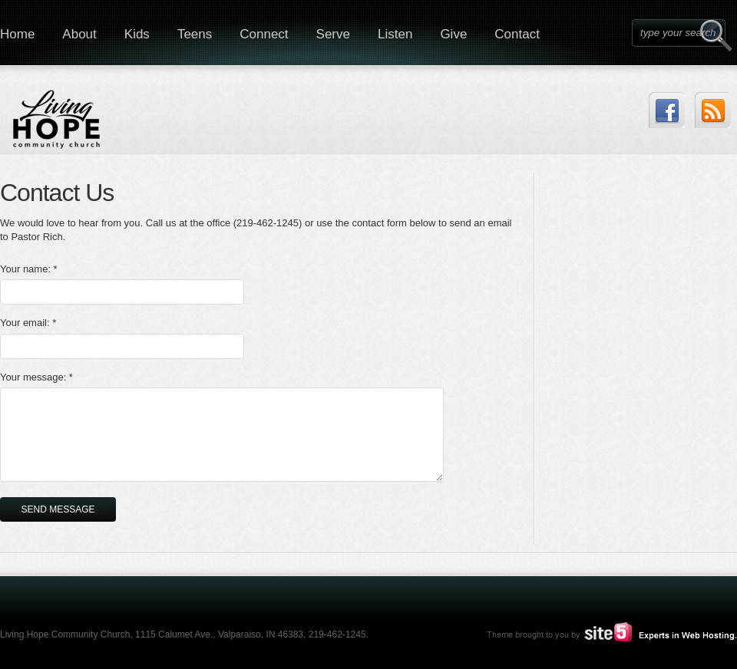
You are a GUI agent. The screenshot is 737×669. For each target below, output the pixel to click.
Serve (333, 34)
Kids (137, 34)
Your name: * (29, 269)
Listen (395, 34)
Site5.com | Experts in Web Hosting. (605, 632)
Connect (264, 34)
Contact (517, 34)
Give (453, 34)
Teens (194, 34)
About (79, 34)
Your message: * (36, 377)
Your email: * (28, 322)
